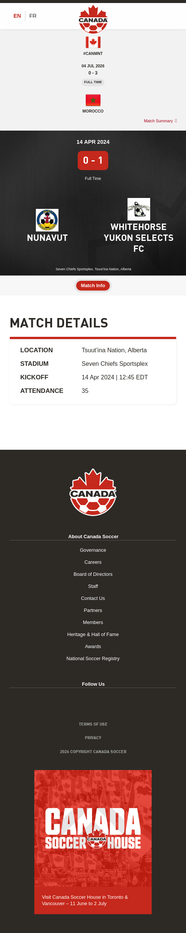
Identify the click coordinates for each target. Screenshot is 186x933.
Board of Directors (93, 574)
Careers (93, 562)
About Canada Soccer (93, 536)
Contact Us (93, 598)
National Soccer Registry (93, 658)
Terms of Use (93, 724)
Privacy (93, 737)
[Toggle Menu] (172, 16)
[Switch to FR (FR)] (33, 16)
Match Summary (158, 121)
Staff (93, 586)
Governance (93, 550)
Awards (93, 646)
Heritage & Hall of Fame (93, 634)
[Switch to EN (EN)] (17, 16)
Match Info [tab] (93, 285)
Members (93, 622)
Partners (93, 610)
